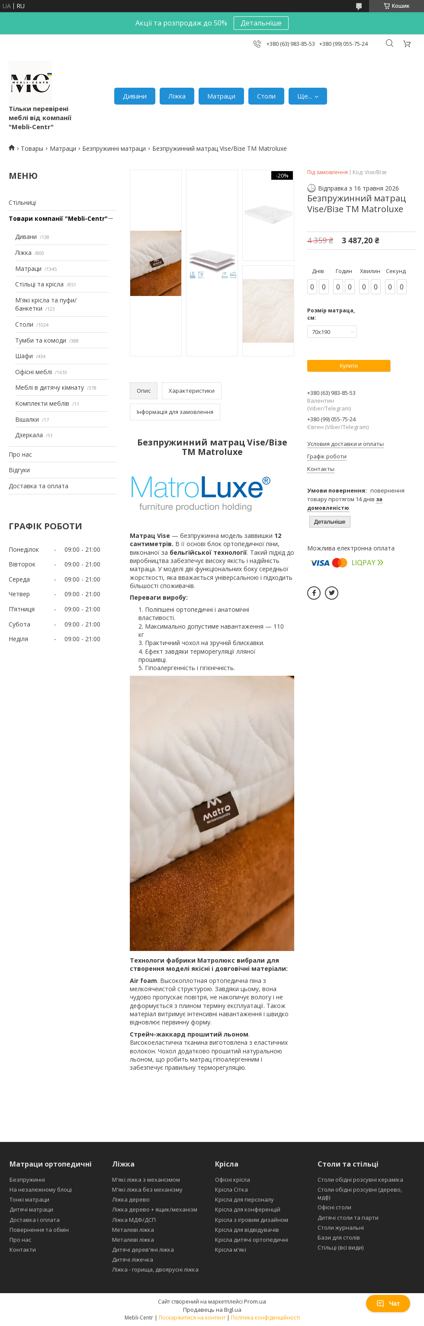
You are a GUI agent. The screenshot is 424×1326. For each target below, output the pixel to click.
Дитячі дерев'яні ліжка (143, 1249)
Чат (388, 1303)
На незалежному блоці (41, 1189)
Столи (266, 96)
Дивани (135, 96)
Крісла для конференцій (247, 1209)
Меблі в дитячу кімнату (49, 387)
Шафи (24, 356)
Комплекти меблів (42, 403)
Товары (32, 148)
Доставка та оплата (38, 486)
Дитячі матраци (31, 1209)
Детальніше (261, 23)
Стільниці (22, 202)
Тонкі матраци (29, 1199)
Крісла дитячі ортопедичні (251, 1239)
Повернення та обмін (39, 1230)
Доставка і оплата (35, 1220)
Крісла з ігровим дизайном (251, 1220)
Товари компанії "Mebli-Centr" (58, 218)
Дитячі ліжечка (132, 1259)
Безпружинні (27, 1179)
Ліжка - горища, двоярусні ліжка (155, 1269)
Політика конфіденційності (265, 1317)
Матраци (221, 96)
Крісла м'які (230, 1249)
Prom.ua (255, 1301)
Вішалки (27, 419)
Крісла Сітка (231, 1189)
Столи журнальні (341, 1227)
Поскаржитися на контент (192, 1317)
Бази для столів (339, 1237)
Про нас (20, 454)
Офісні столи (334, 1207)
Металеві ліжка (133, 1230)
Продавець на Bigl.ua (212, 1309)
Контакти (23, 1249)
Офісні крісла (232, 1179)
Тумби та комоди (40, 340)
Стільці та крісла (39, 284)
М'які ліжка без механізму (147, 1189)
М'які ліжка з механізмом (146, 1179)
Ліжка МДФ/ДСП (134, 1220)
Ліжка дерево (131, 1199)
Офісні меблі (33, 372)
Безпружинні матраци (114, 148)
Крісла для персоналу (244, 1199)
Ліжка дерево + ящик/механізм (154, 1209)
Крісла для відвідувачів (247, 1230)
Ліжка (177, 96)
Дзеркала (29, 435)
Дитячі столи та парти (348, 1217)
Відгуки (19, 470)
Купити (349, 366)
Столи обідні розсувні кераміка (360, 1179)
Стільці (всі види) (340, 1247)
